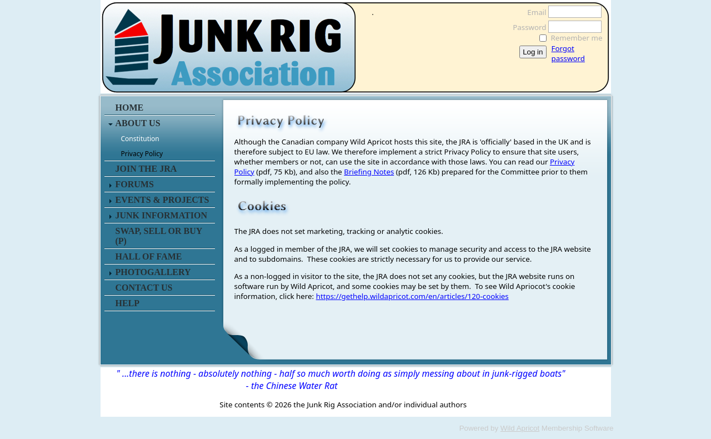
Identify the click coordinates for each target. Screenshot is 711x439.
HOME (130, 107)
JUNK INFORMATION (161, 215)
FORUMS (135, 184)
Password (526, 27)
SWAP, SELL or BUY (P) (159, 236)
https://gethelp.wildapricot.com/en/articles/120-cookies (412, 296)
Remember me (577, 38)
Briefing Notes (369, 172)
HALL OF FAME (149, 256)
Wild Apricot (519, 428)
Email (533, 12)
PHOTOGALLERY (153, 272)
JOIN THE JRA (146, 168)
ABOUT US (138, 123)
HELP (128, 303)
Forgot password (568, 53)
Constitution (140, 138)
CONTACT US (144, 287)
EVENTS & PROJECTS (162, 199)
